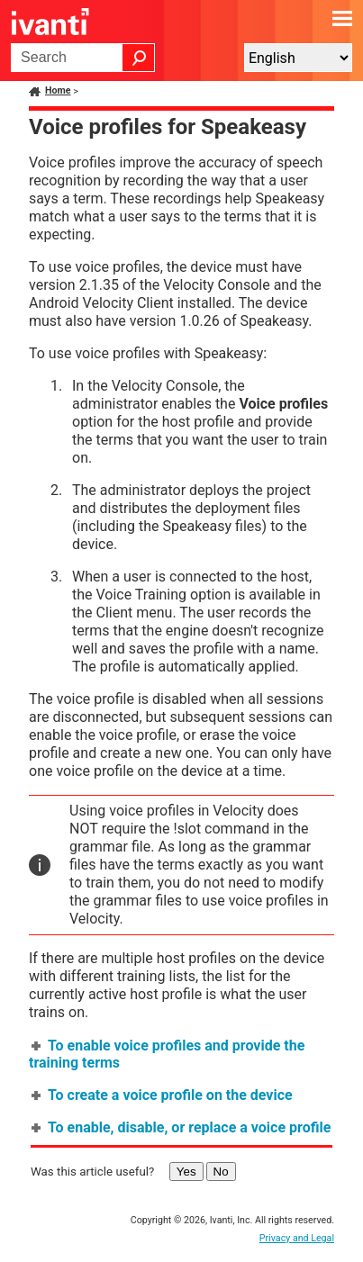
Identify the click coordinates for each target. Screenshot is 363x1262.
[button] (139, 57)
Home (58, 90)
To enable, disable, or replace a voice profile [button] (182, 1127)
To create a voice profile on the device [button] (163, 1095)
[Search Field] (83, 57)
